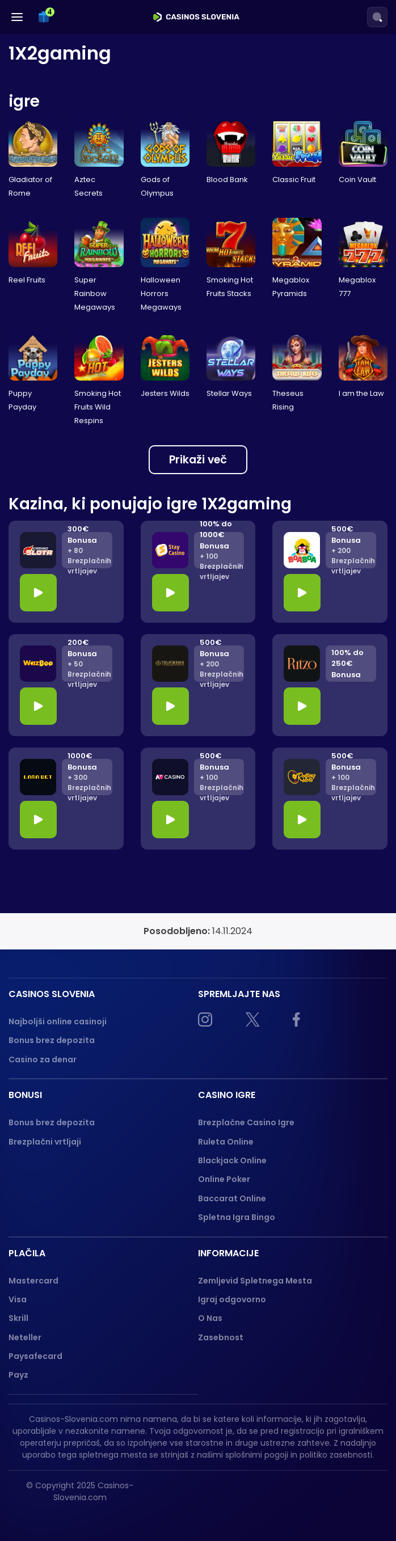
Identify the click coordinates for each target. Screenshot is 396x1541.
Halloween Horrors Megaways (161, 294)
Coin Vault (357, 179)
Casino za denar (43, 1059)
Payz (18, 1374)
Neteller (25, 1337)
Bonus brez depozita (52, 1040)
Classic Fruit (293, 179)
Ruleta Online (226, 1141)
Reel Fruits (27, 280)
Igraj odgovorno (232, 1299)
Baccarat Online (232, 1198)
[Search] (377, 17)
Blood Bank (227, 179)
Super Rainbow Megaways (94, 294)
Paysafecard (35, 1356)
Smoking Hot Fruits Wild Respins (97, 407)
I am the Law (361, 393)
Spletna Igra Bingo (236, 1217)
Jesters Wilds (165, 393)
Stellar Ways (229, 393)
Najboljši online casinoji (58, 1021)
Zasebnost (220, 1337)
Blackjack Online (232, 1160)
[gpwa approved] (359, 1496)
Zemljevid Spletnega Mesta (255, 1280)
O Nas (210, 1318)
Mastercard (33, 1280)
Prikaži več (198, 459)
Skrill (18, 1318)
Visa (18, 1299)
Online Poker (224, 1179)
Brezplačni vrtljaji (45, 1141)
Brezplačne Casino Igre (246, 1122)
